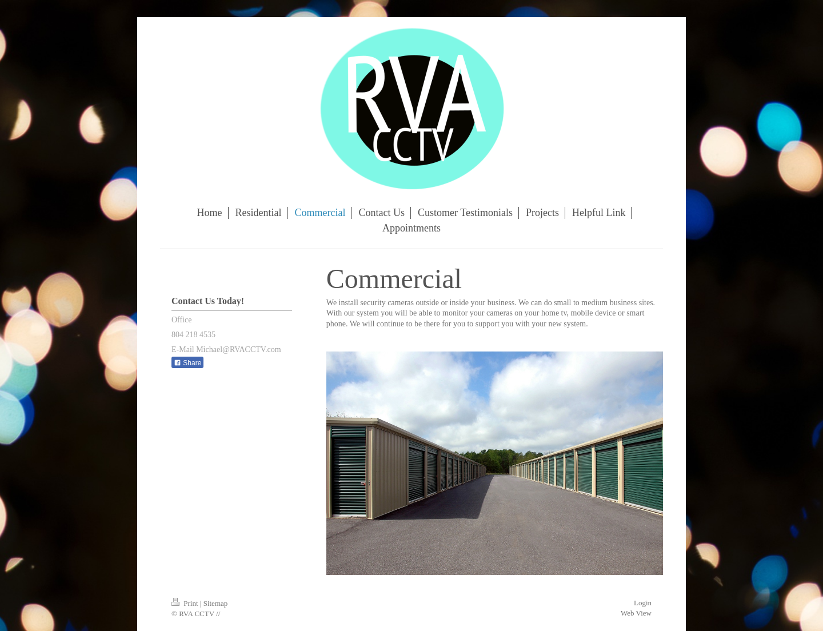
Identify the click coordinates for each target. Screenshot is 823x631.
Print (185, 603)
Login (643, 602)
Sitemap (215, 603)
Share (187, 363)
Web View (636, 613)
